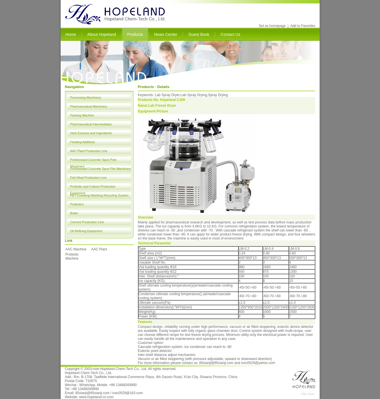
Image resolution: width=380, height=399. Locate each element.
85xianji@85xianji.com (216, 363)
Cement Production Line (87, 222)
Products (135, 34)
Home (71, 34)
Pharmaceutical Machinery (88, 106)
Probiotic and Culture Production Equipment (92, 187)
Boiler (74, 213)
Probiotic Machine (72, 256)
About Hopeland (101, 34)
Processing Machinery (85, 97)
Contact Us (230, 34)
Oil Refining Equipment (86, 231)
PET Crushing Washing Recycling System (99, 195)
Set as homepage (272, 26)
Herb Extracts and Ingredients (91, 133)
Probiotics (77, 204)
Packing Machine (82, 115)
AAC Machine (76, 249)
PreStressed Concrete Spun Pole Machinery (93, 160)
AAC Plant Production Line (88, 151)
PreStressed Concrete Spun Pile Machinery (100, 168)
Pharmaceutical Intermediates (91, 124)
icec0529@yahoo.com (258, 363)
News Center (165, 34)
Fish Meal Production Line (88, 177)
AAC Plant (99, 249)
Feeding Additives (82, 142)
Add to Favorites (302, 26)
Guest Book (198, 34)
